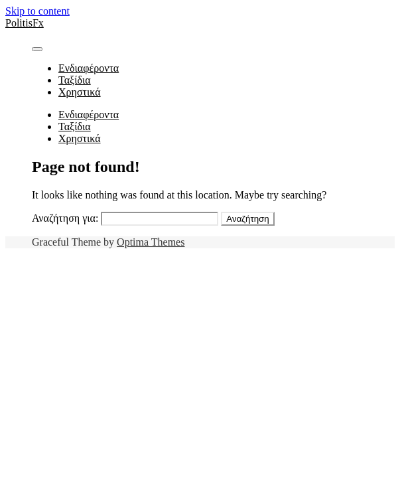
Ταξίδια (74, 80)
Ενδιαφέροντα (88, 68)
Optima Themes (150, 242)
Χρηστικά (79, 92)
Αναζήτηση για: (65, 218)
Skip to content (37, 11)
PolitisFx (24, 23)
